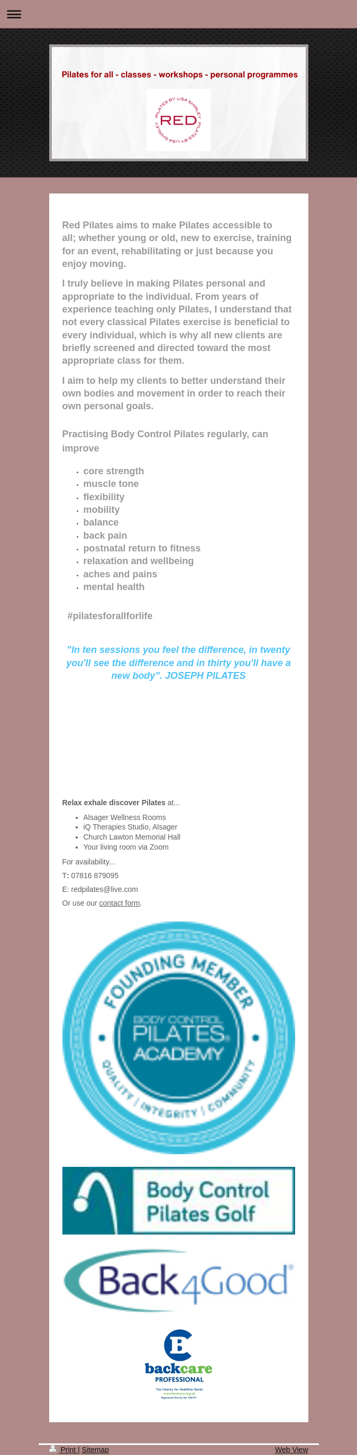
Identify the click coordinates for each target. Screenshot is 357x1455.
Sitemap (95, 1449)
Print (63, 1449)
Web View (291, 1449)
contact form (119, 903)
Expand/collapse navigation (178, 14)
